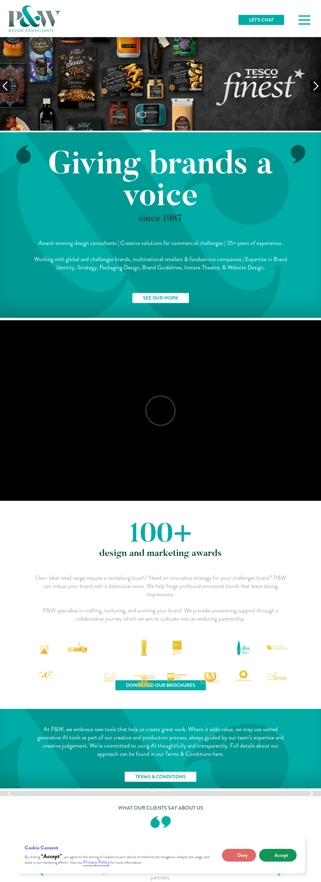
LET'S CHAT (261, 19)
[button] (239, 855)
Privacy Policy (96, 862)
